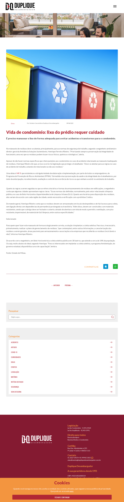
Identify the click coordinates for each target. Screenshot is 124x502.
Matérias (14, 377)
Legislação (15, 372)
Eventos (14, 367)
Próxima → (69, 285)
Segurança (15, 386)
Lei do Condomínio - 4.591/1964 (79, 428)
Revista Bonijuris (73, 437)
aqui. (72, 491)
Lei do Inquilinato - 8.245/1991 (79, 430)
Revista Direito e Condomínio (78, 440)
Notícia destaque (17, 382)
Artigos (14, 347)
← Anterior (55, 285)
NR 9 (19, 173)
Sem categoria (16, 391)
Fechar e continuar (62, 497)
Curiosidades (16, 357)
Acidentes (14, 342)
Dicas (13, 123)
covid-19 (14, 352)
